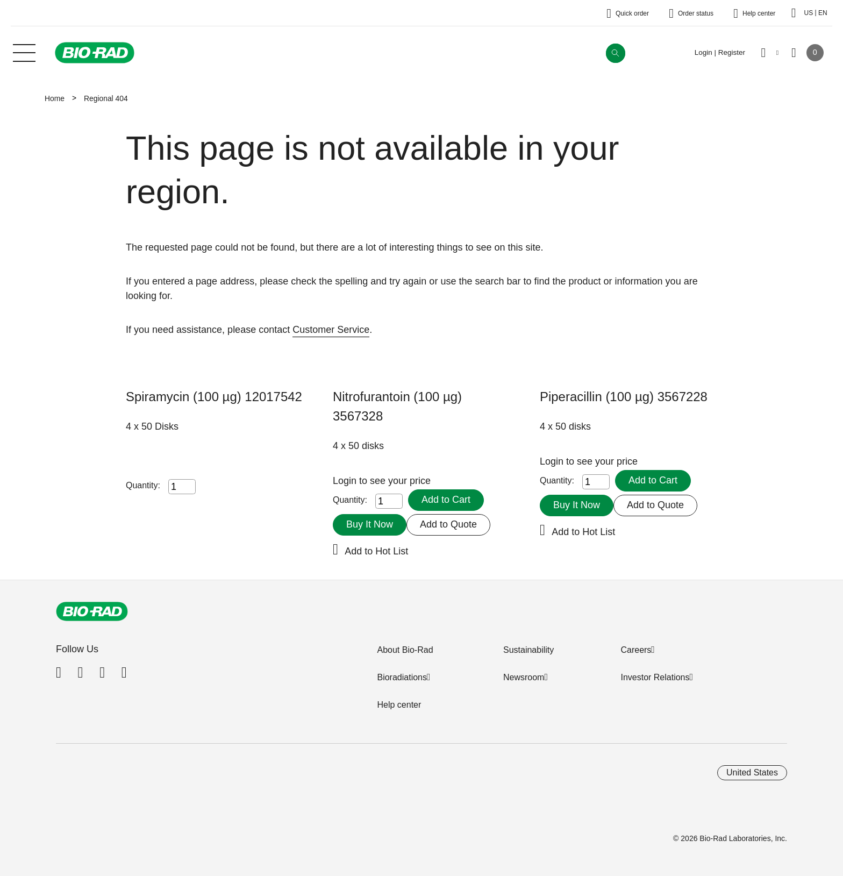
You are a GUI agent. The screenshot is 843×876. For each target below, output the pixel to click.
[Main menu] (24, 51)
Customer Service (330, 329)
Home (55, 98)
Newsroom (523, 677)
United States (752, 772)
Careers (635, 649)
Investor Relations (654, 677)
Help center (399, 704)
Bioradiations (402, 677)
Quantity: (143, 485)
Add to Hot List (376, 551)
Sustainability (528, 649)
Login (346, 480)
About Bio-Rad (405, 649)
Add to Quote (448, 524)
